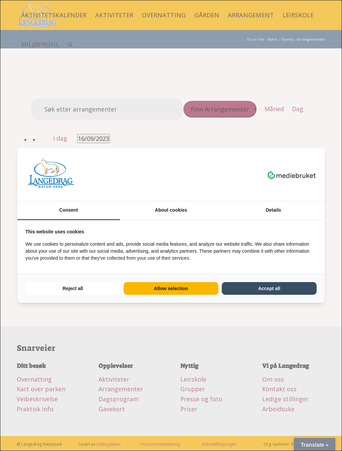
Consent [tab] (68, 210)
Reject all (72, 288)
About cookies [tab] (171, 210)
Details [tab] (273, 210)
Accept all (269, 288)
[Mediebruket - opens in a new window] (292, 175)
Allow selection (171, 288)
